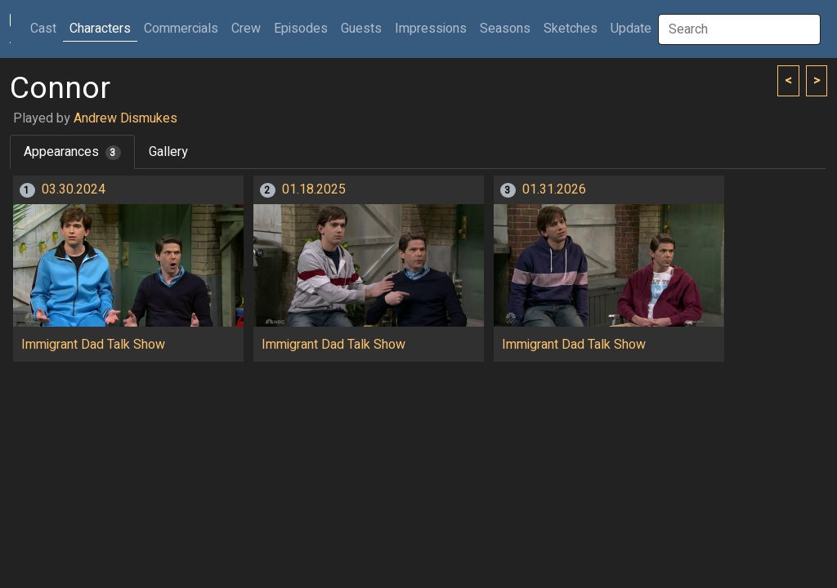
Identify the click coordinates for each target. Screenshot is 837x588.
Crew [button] (246, 28)
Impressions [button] (431, 28)
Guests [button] (361, 28)
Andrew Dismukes (125, 118)
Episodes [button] (301, 28)
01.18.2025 (314, 189)
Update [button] (631, 28)
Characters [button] (100, 28)
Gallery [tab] (168, 152)
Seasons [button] (505, 28)
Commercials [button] (181, 28)
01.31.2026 (554, 189)
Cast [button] (46, 28)
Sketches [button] (571, 28)
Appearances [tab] (72, 152)
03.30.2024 (73, 189)
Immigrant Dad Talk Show (93, 344)
